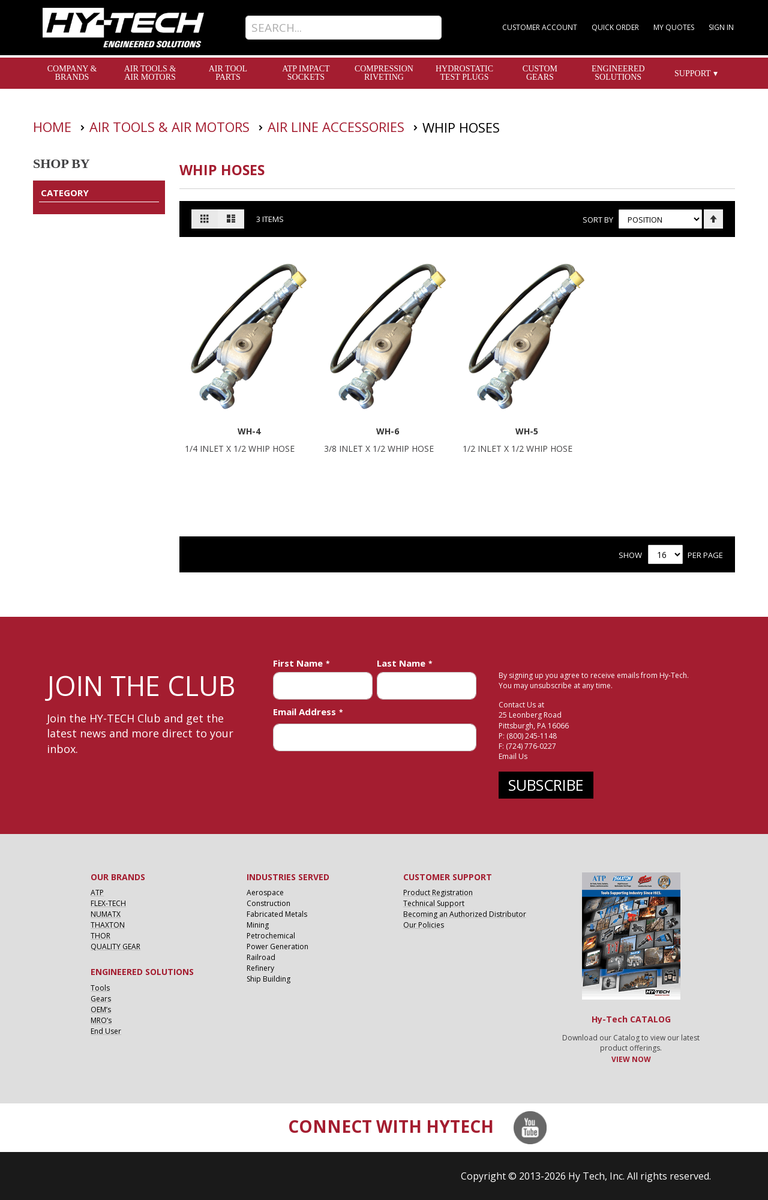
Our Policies (423, 925)
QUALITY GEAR (115, 946)
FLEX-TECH (108, 903)
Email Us (513, 756)
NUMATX (106, 914)
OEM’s (101, 1009)
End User (106, 1031)
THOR (100, 936)
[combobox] (343, 28)
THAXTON (108, 925)
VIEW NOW (631, 1059)
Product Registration (438, 892)
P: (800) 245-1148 (528, 736)
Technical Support (433, 903)
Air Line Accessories (338, 127)
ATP (97, 892)
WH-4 (249, 431)
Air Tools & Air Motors (171, 127)
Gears (101, 999)
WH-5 (526, 431)
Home (54, 127)
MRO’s (101, 1020)
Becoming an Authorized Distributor (464, 914)
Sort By (597, 219)
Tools (100, 988)
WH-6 (387, 431)
